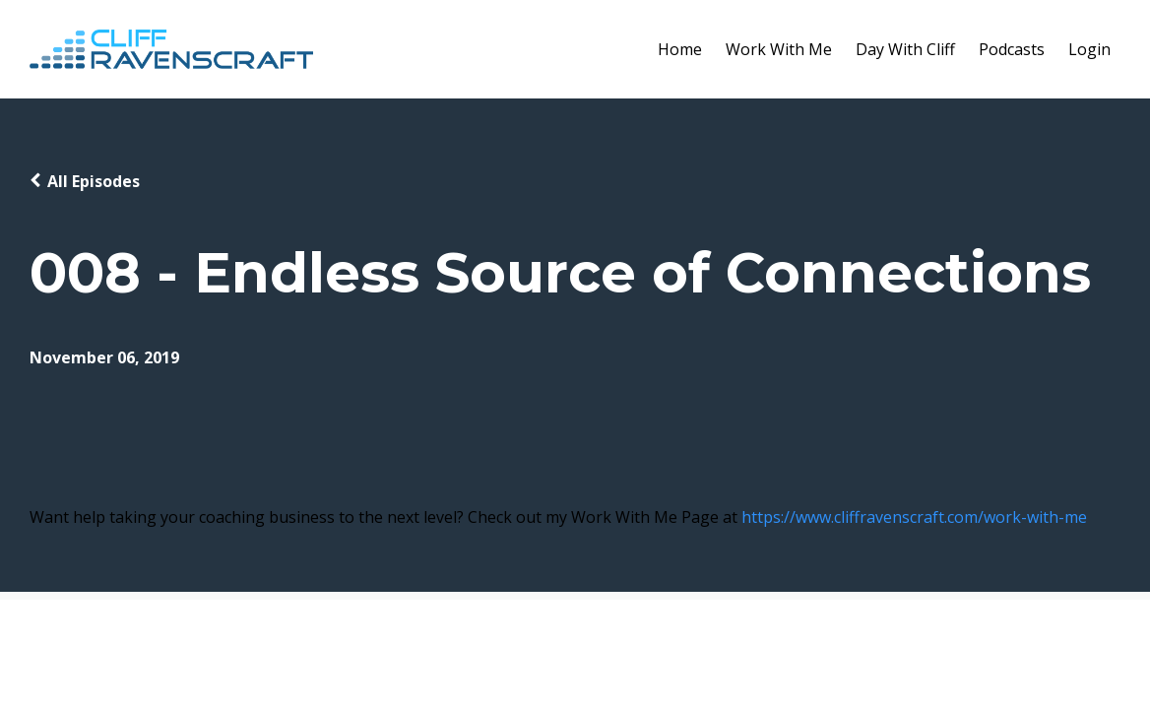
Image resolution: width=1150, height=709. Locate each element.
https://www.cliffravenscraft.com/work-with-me (914, 517)
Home (680, 49)
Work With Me (779, 49)
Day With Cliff (905, 49)
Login (1089, 49)
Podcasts (1012, 49)
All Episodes (93, 181)
